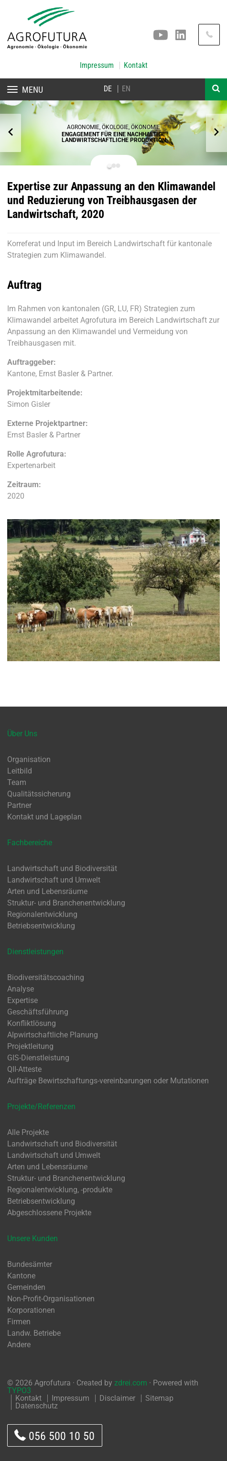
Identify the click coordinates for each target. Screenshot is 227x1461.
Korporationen (31, 1310)
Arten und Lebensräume (47, 891)
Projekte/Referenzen (41, 1106)
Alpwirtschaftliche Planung (52, 1034)
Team (16, 782)
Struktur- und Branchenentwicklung (66, 902)
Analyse (20, 988)
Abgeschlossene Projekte (49, 1212)
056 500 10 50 (54, 1436)
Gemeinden (26, 1287)
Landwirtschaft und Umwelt (53, 879)
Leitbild (19, 770)
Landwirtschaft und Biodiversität (62, 868)
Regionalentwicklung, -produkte (59, 1189)
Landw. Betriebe (34, 1333)
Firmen (19, 1321)
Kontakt (136, 65)
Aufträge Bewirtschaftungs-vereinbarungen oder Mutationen (108, 1080)
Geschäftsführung (37, 1011)
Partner (19, 805)
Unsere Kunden (32, 1238)
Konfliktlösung (31, 1023)
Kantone (21, 1275)
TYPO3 (19, 1390)
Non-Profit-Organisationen (51, 1298)
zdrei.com (130, 1382)
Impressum (97, 65)
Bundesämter (29, 1264)
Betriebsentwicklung (41, 925)
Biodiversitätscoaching (45, 977)
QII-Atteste (24, 1069)
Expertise (22, 1000)
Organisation (29, 759)
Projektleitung (30, 1046)
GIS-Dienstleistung (38, 1057)
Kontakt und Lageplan (44, 816)
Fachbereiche (29, 842)
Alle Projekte (28, 1132)
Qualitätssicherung (39, 793)
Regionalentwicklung (42, 914)
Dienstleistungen (35, 951)
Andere (19, 1344)
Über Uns (22, 733)
